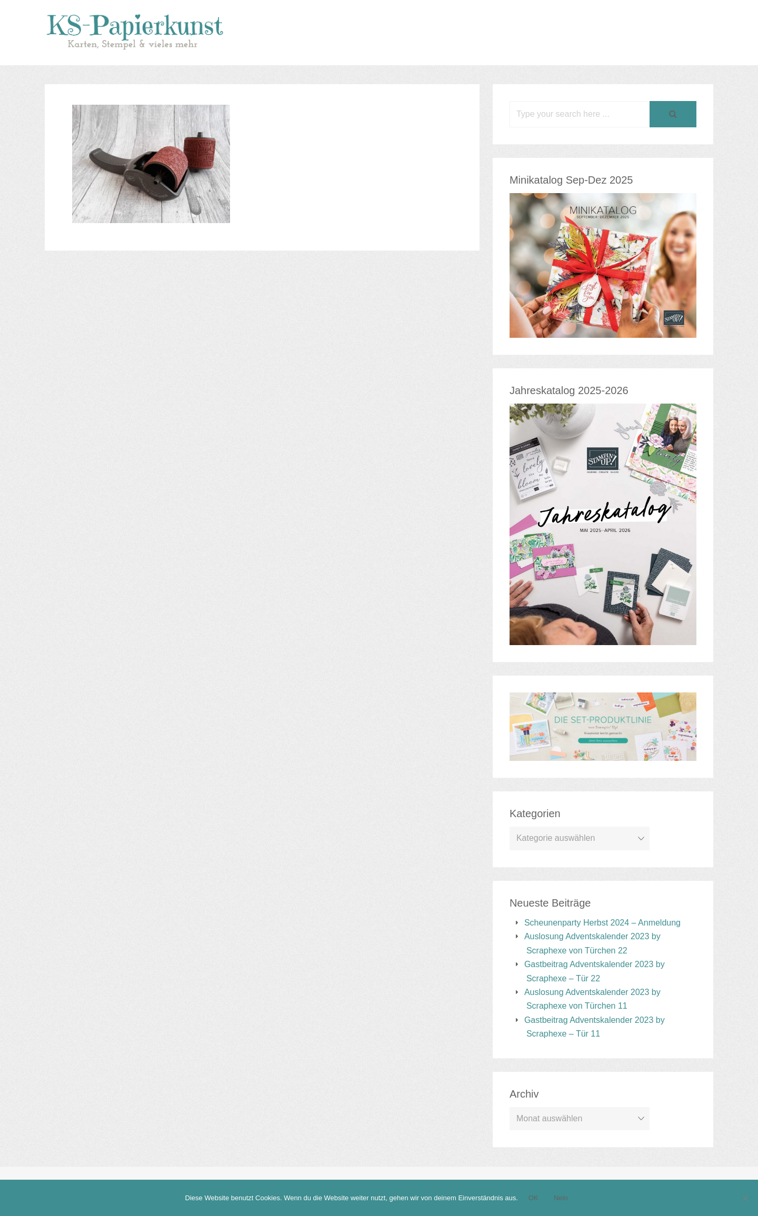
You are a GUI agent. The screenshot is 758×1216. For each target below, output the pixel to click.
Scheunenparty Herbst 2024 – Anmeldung (602, 922)
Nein (561, 1198)
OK (533, 1198)
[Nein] (745, 1198)
